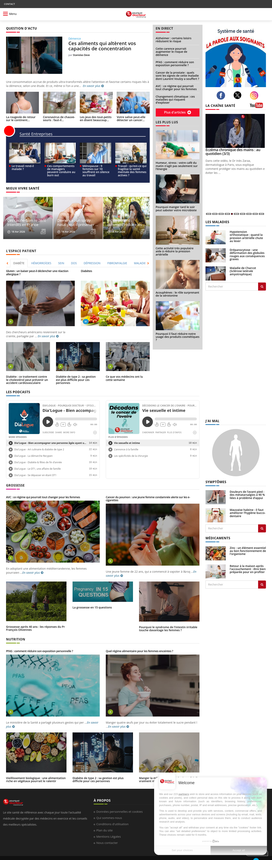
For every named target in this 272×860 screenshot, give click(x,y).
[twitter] (238, 95)
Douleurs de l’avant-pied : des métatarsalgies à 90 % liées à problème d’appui (247, 495)
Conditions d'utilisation (112, 816)
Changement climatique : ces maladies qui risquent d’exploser (175, 100)
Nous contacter (107, 835)
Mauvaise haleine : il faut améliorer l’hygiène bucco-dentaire (248, 513)
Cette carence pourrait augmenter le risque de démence (171, 52)
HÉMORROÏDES (41, 255)
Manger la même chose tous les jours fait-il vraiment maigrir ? (168, 771)
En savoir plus (93, 86)
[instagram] (255, 95)
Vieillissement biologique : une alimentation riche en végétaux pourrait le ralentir (36, 771)
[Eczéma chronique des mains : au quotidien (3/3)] (236, 131)
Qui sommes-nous (109, 810)
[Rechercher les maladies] (262, 287)
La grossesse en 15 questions (92, 599)
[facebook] (222, 95)
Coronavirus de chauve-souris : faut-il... (59, 118)
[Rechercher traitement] (262, 585)
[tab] (19, 255)
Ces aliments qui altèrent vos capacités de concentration (102, 46)
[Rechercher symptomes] (262, 528)
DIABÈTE (18, 255)
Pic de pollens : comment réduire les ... (124, 214)
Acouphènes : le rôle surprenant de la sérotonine (177, 294)
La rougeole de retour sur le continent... (20, 118)
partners (184, 794)
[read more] (46, 224)
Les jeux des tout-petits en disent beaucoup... (95, 118)
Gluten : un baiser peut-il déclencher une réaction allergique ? (37, 264)
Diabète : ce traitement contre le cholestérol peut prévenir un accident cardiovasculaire (27, 372)
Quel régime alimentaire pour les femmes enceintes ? (139, 643)
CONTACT (9, 3)
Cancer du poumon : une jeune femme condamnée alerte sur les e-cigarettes (148, 490)
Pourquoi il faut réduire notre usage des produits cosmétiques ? (177, 337)
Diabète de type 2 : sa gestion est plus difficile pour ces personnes (76, 372)
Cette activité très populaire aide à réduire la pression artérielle (175, 251)
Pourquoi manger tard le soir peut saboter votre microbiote (176, 208)
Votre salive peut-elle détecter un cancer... (131, 118)
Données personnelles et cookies (119, 803)
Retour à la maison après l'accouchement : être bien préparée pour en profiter (248, 569)
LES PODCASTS (18, 384)
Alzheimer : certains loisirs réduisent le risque (173, 39)
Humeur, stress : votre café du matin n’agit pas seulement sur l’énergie (177, 166)
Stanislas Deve (81, 55)
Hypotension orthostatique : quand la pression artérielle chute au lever (246, 236)
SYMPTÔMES (216, 482)
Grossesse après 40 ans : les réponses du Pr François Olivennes (35, 620)
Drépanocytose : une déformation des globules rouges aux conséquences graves (247, 254)
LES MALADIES (217, 222)
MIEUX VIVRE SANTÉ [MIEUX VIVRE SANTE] (22, 188)
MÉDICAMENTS (218, 538)
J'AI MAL (212, 421)
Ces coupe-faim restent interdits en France (23, 214)
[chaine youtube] (258, 106)
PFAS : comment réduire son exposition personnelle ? (175, 63)
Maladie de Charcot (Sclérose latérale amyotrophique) (243, 271)
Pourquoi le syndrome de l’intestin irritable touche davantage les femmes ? (168, 620)
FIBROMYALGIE (117, 255)
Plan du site (104, 822)
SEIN (61, 255)
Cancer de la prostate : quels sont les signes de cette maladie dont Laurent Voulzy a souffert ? (177, 76)
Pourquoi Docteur (15, 854)
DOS (74, 255)
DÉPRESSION (92, 255)
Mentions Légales (108, 828)
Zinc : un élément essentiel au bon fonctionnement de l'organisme (248, 551)
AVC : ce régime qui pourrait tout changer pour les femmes (176, 87)
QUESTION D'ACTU (21, 28)
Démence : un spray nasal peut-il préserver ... (75, 214)
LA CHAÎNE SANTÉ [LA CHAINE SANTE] (220, 105)
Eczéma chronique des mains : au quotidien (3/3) (233, 151)
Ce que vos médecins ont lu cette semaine (124, 370)
